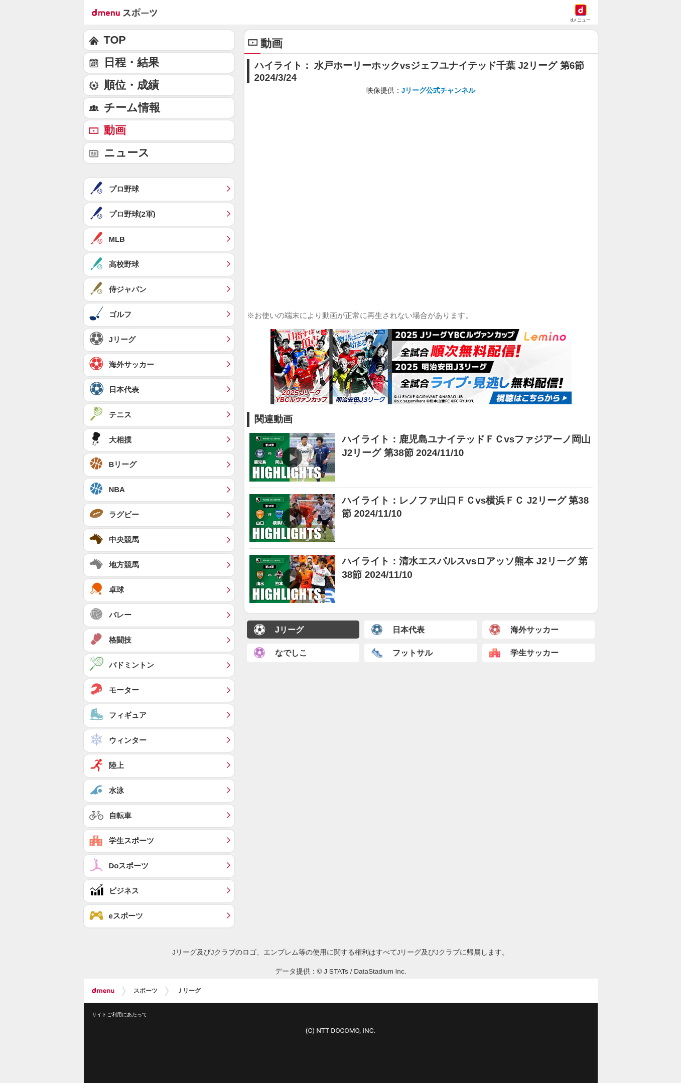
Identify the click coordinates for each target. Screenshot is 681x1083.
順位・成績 (131, 85)
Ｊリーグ (189, 990)
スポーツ (145, 990)
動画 (115, 130)
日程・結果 (131, 62)
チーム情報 (132, 107)
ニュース (127, 152)
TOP (115, 40)
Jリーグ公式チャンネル (438, 90)
